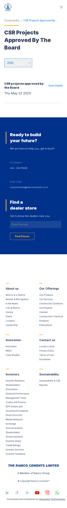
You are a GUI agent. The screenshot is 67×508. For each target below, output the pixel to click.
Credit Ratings (13, 445)
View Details (55, 85)
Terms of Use (46, 355)
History (9, 312)
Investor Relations (15, 380)
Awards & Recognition (17, 299)
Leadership (12, 325)
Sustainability (11, 20)
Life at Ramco (13, 307)
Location (10, 320)
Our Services (46, 299)
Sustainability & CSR (49, 380)
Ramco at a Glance (15, 295)
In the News (12, 303)
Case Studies (13, 355)
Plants (9, 316)
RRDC (9, 350)
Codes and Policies (16, 402)
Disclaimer (44, 359)
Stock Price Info (14, 415)
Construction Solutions (51, 303)
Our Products (46, 295)
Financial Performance (17, 393)
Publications (45, 325)
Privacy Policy (46, 350)
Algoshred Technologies (52, 499)
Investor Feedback (16, 454)
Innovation (11, 346)
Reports (43, 385)
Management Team (16, 398)
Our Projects (45, 307)
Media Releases (14, 419)
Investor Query (13, 441)
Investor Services (15, 449)
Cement (43, 312)
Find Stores (22, 236)
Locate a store (46, 346)
